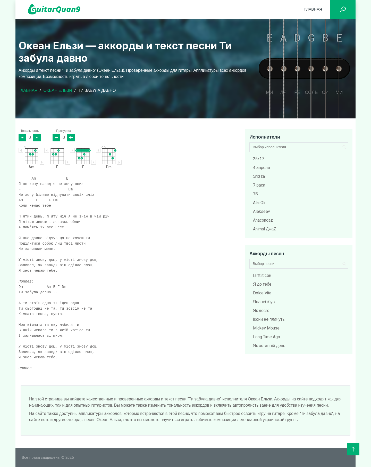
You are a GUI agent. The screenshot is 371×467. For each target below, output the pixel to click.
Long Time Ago (266, 337)
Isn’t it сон (262, 275)
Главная (313, 9)
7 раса (259, 185)
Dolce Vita (262, 293)
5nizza (259, 176)
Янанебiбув (264, 302)
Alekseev (261, 211)
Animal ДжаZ (264, 229)
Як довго (261, 311)
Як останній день (269, 346)
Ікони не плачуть (269, 319)
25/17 (258, 159)
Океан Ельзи (57, 90)
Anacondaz (263, 220)
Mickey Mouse (266, 328)
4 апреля (261, 168)
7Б (255, 194)
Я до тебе (262, 284)
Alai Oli (259, 203)
